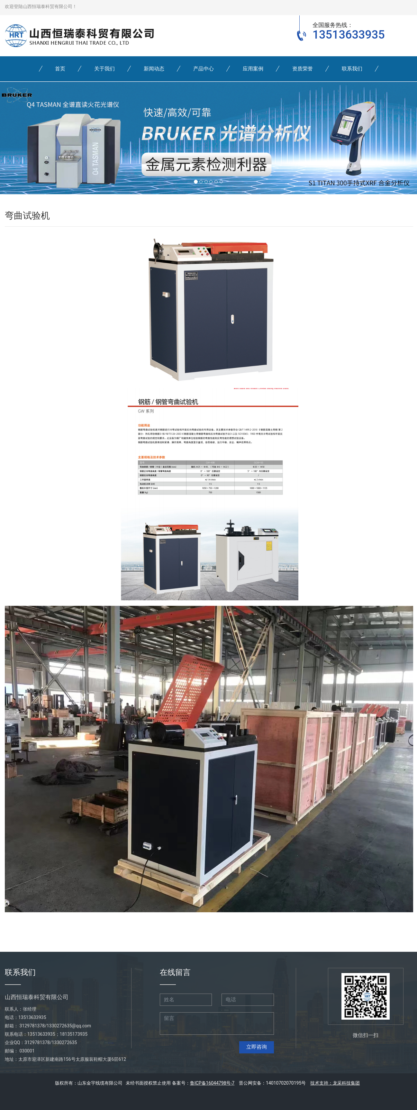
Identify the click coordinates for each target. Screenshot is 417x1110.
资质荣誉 (302, 69)
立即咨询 (256, 1047)
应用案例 (253, 69)
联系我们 (352, 69)
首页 (60, 69)
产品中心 (203, 69)
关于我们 (104, 69)
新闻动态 (154, 69)
